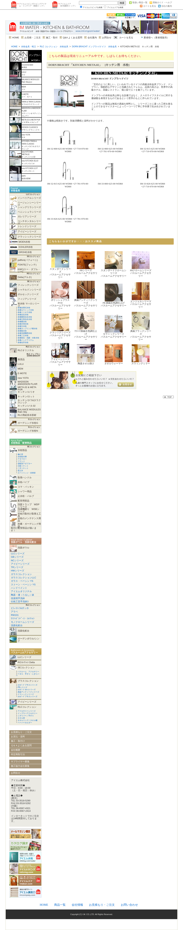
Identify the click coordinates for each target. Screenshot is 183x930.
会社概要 (15, 750)
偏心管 (20, 454)
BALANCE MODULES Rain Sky (25, 410)
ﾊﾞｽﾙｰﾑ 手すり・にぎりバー (27, 675)
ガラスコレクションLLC (23, 577)
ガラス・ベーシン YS (22, 581)
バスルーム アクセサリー (28, 672)
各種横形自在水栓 (25, 317)
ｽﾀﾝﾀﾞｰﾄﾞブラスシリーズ (27, 685)
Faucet (15, 189)
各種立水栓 (22, 326)
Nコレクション (34, 427)
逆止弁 (20, 471)
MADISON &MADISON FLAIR (23, 383)
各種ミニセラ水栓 (25, 312)
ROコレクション (33, 274)
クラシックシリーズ (26, 694)
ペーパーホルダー (25, 723)
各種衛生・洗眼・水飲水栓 (28, 338)
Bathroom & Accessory (24, 651)
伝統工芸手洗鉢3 (19, 601)
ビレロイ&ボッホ (20, 608)
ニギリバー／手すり (26, 716)
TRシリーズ (17, 567)
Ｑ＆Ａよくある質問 (21, 745)
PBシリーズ (22, 687)
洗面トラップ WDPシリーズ (24, 505)
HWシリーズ (17, 570)
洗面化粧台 (17, 625)
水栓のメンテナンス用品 (25, 519)
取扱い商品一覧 (139, 2)
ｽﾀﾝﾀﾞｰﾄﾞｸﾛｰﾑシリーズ (27, 690)
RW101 (15, 615)
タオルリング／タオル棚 (27, 720)
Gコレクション (34, 419)
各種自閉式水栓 (24, 308)
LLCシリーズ (17, 553)
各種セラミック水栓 (26, 310)
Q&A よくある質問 (72, 37)
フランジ (21, 461)
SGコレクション (33, 256)
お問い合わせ (129, 904)
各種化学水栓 (23, 342)
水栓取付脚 (22, 457)
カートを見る (149, 6)
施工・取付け (18, 741)
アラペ (14, 611)
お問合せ (106, 37)
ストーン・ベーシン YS (23, 584)
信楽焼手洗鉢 (18, 598)
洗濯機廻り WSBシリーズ (24, 510)
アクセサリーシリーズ (27, 711)
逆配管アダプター (25, 464)
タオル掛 (21, 718)
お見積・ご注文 (32, 37)
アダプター (22, 459)
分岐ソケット (23, 466)
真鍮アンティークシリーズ (28, 692)
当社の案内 (166, 6)
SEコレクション (33, 447)
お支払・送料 (18, 736)
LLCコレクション (33, 194)
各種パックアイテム (26, 340)
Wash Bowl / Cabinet (23, 540)
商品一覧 (60, 904)
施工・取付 (52, 37)
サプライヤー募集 (20, 761)
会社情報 (77, 904)
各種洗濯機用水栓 (25, 333)
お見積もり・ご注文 (21, 732)
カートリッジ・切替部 (27, 473)
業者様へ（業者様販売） (156, 37)
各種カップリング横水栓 (27, 329)
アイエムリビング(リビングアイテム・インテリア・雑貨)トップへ (32, 5)
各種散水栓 (22, 331)
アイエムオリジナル (21, 591)
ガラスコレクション (21, 574)
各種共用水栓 (23, 324)
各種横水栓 (22, 322)
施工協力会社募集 (20, 766)
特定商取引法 (18, 754)
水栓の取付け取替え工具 (25, 515)
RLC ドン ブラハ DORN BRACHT (33, 355)
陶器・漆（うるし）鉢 (22, 595)
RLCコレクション (33, 347)
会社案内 (92, 37)
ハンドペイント (19, 588)
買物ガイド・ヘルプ (162, 2)
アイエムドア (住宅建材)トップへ (68, 5)
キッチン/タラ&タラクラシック (25, 401)
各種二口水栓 (23, 335)
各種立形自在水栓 (25, 319)
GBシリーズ (17, 557)
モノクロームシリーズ (22, 622)
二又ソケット (23, 468)
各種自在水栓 (23, 315)
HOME (15, 37)
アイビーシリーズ (20, 563)
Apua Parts (21, 441)
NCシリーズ (17, 560)
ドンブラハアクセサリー (27, 713)
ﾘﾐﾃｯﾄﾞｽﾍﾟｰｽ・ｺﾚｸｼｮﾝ (22, 618)
